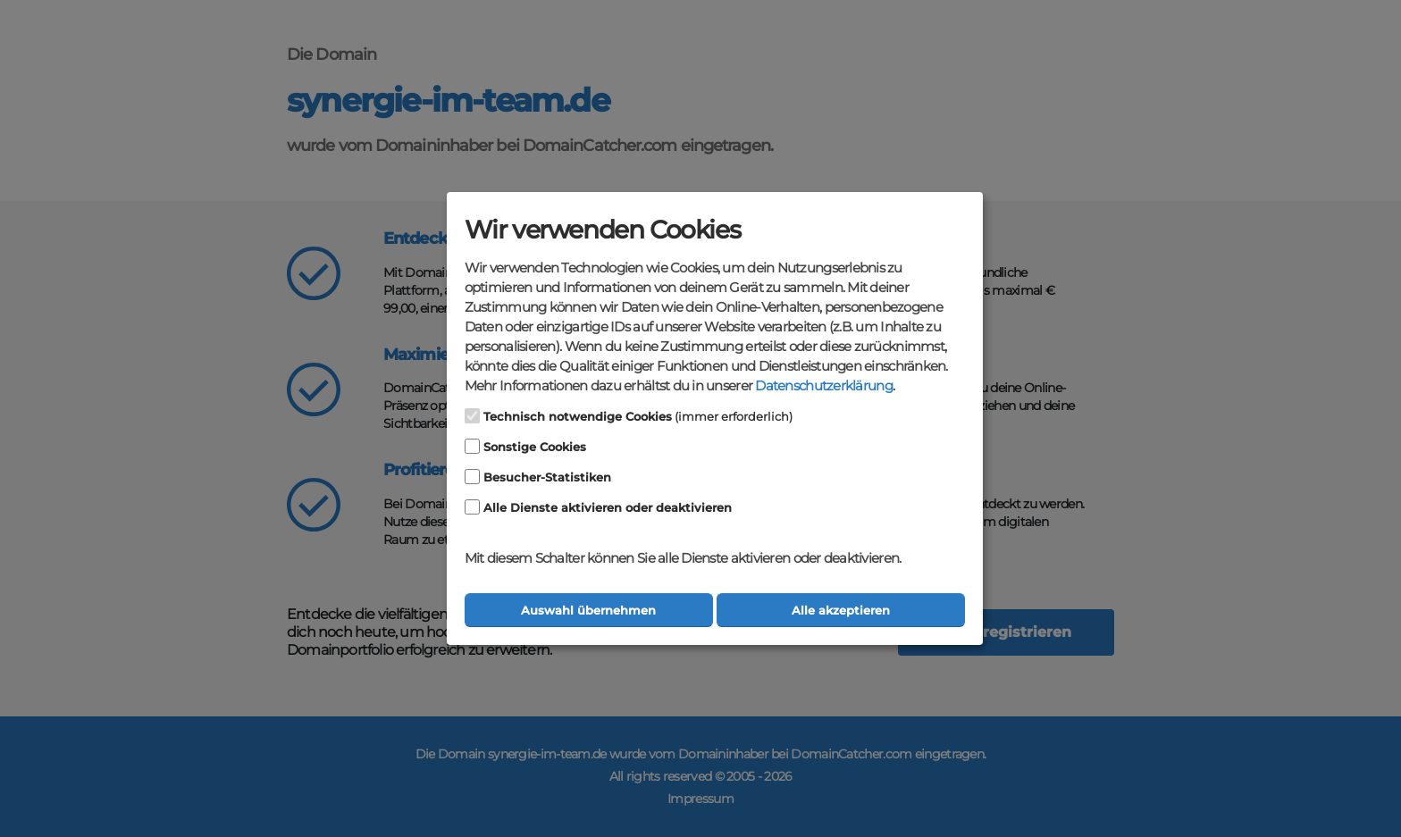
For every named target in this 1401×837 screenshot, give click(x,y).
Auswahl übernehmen (588, 610)
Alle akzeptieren (841, 610)
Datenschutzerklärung (823, 386)
